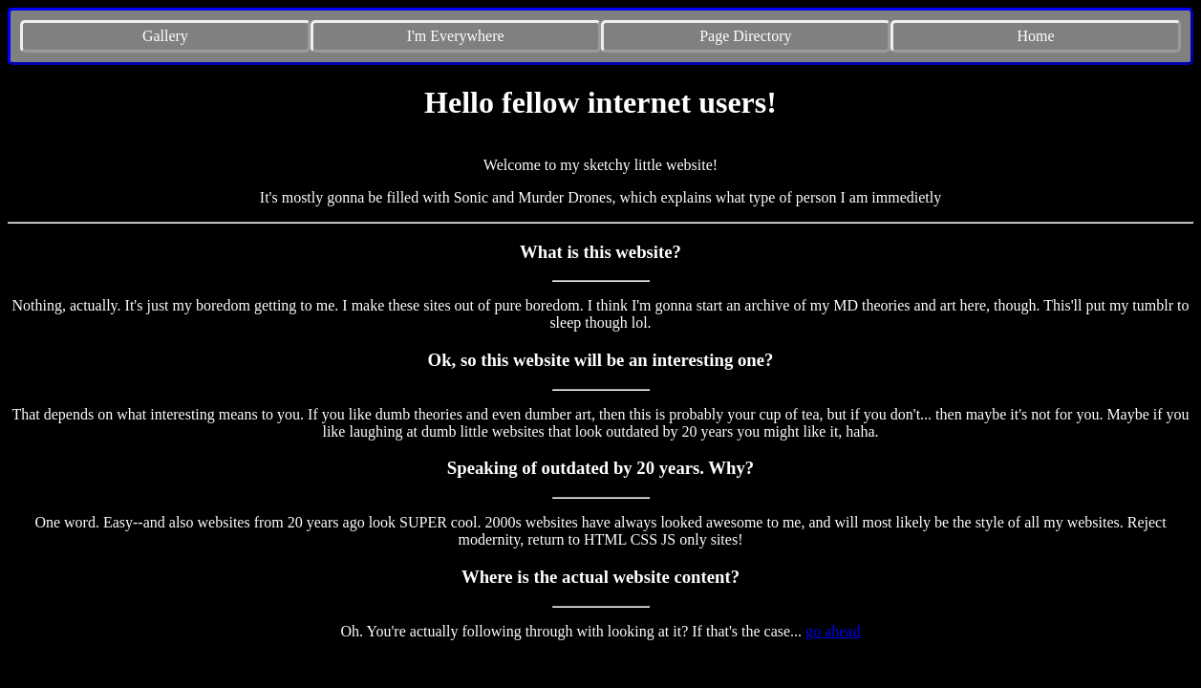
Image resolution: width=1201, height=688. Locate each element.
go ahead (832, 631)
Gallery (165, 36)
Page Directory (745, 36)
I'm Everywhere (455, 36)
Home (1036, 36)
